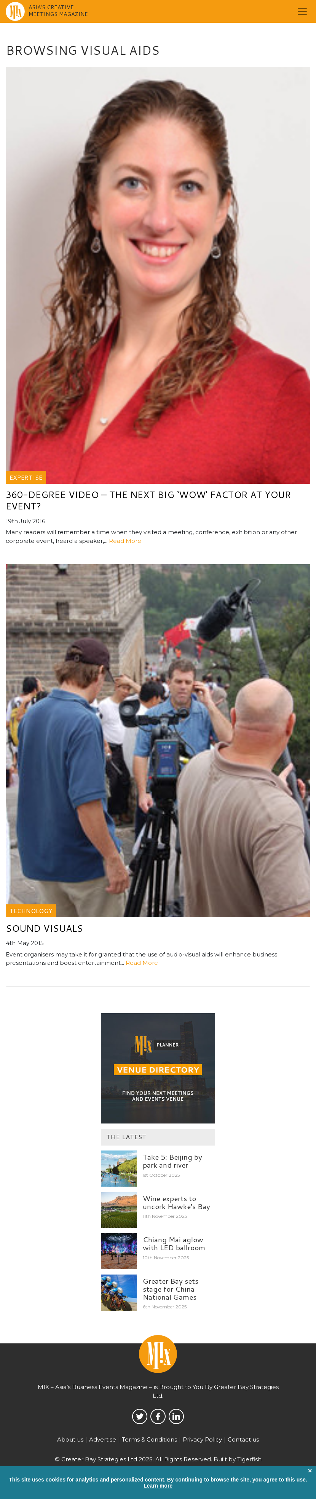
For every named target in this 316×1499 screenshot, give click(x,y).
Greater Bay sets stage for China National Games (170, 1289)
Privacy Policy (202, 1439)
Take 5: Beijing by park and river (172, 1161)
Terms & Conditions (149, 1439)
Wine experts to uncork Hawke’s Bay (176, 1202)
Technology (31, 910)
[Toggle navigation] (302, 11)
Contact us (243, 1439)
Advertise (102, 1439)
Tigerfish (249, 1459)
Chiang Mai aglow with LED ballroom (174, 1243)
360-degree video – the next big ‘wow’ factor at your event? (148, 500)
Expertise (26, 477)
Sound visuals (44, 928)
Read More (125, 540)
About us (70, 1439)
